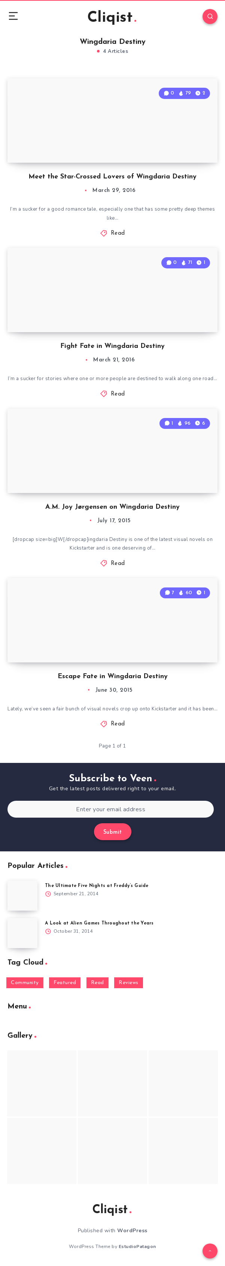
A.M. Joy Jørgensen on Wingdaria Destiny (112, 507)
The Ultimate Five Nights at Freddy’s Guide (97, 886)
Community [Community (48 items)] (25, 983)
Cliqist (111, 17)
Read (118, 233)
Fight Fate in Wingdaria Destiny (112, 346)
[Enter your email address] (110, 809)
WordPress (132, 1230)
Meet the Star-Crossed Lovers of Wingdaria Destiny (112, 176)
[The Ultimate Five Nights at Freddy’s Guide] (22, 896)
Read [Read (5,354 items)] (97, 983)
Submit (112, 832)
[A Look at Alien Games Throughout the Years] (22, 933)
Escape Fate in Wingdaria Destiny (113, 676)
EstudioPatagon (137, 1247)
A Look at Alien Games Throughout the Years (99, 923)
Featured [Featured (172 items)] (65, 983)
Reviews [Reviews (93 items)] (129, 983)
